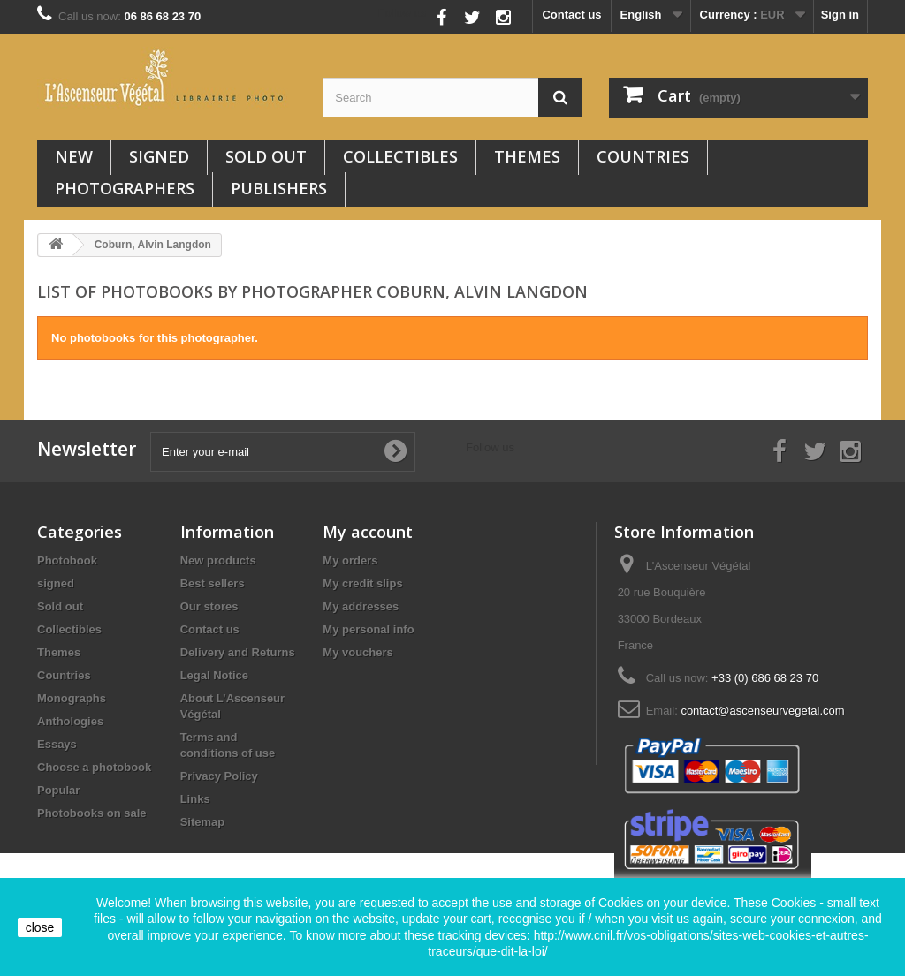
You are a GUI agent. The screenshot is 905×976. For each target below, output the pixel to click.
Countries (643, 156)
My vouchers (357, 652)
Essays (57, 744)
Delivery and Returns (237, 652)
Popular (58, 790)
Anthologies (70, 721)
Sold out (266, 156)
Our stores (209, 606)
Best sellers (212, 583)
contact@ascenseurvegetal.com (762, 710)
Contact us (571, 14)
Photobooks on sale (92, 813)
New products (218, 560)
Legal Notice (214, 675)
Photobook (67, 560)
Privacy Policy (219, 776)
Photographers (124, 188)
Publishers (279, 188)
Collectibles (400, 156)
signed (159, 156)
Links (195, 799)
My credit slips (362, 583)
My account (368, 531)
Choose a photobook (94, 767)
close (40, 927)
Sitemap (202, 821)
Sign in (840, 14)
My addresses (361, 606)
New (74, 156)
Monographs (71, 698)
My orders (350, 560)
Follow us (402, 12)
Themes (527, 156)
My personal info (368, 629)
